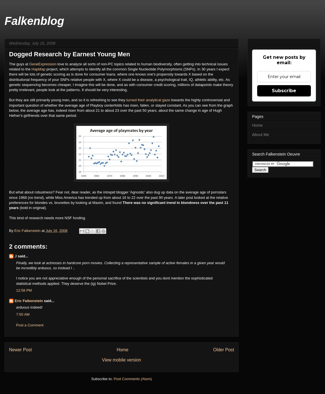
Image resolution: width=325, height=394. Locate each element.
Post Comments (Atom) (133, 379)
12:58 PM (24, 290)
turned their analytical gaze (148, 100)
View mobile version (121, 360)
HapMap (39, 69)
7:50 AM (23, 314)
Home (123, 349)
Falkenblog (34, 21)
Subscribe (284, 90)
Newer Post (20, 349)
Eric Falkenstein (29, 301)
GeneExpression (43, 64)
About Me (260, 134)
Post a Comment (30, 325)
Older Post (223, 349)
